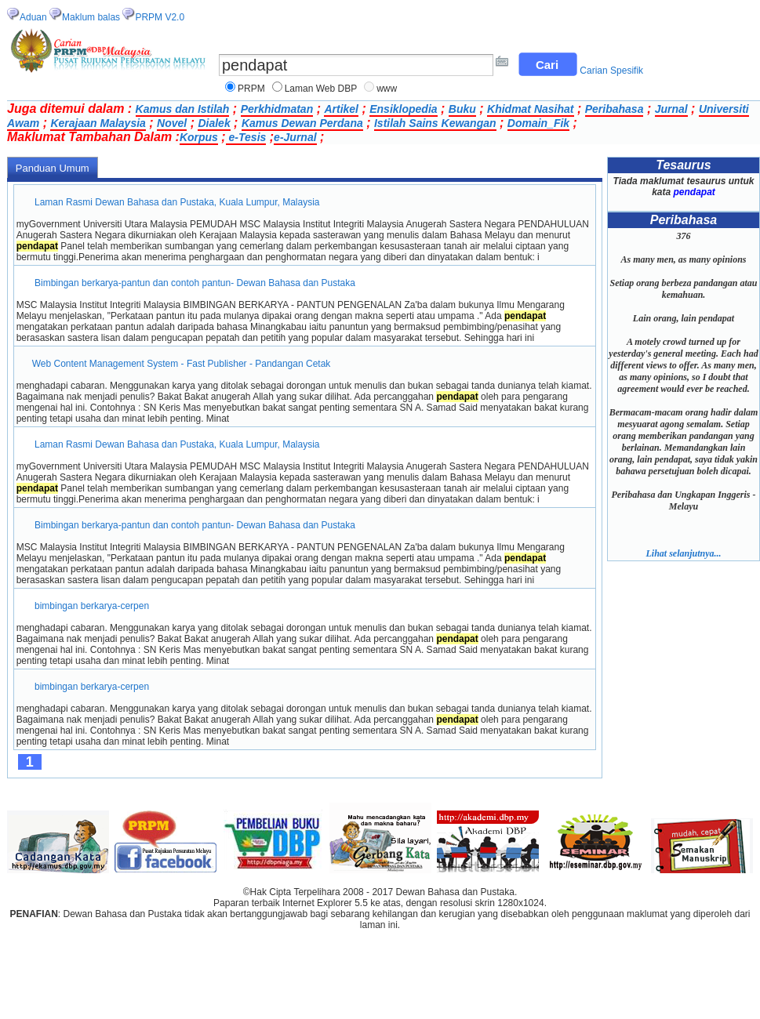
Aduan (33, 17)
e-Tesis (246, 137)
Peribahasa (614, 109)
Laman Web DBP (321, 88)
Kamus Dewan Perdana (302, 123)
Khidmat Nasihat (530, 109)
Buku (462, 109)
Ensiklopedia (403, 109)
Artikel (341, 109)
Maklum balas (91, 17)
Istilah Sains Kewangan (435, 123)
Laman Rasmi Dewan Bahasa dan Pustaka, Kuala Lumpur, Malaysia (177, 202)
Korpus (199, 137)
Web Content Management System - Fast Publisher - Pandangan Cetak (181, 363)
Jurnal (671, 109)
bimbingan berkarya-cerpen (92, 605)
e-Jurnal (295, 137)
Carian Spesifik (611, 70)
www (386, 88)
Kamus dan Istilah (183, 109)
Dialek (214, 123)
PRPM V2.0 (159, 17)
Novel (172, 123)
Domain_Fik (538, 123)
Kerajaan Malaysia (97, 123)
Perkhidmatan (277, 109)
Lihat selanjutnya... (683, 553)
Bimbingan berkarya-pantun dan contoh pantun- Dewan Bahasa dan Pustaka (195, 282)
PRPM (251, 88)
